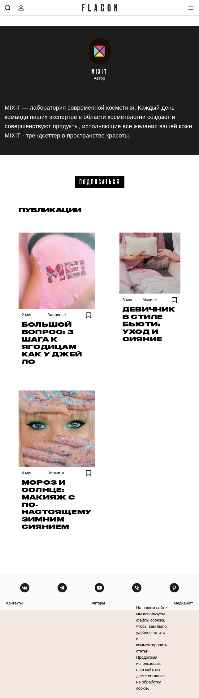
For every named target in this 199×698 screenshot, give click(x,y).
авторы (98, 603)
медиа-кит (183, 603)
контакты (14, 603)
